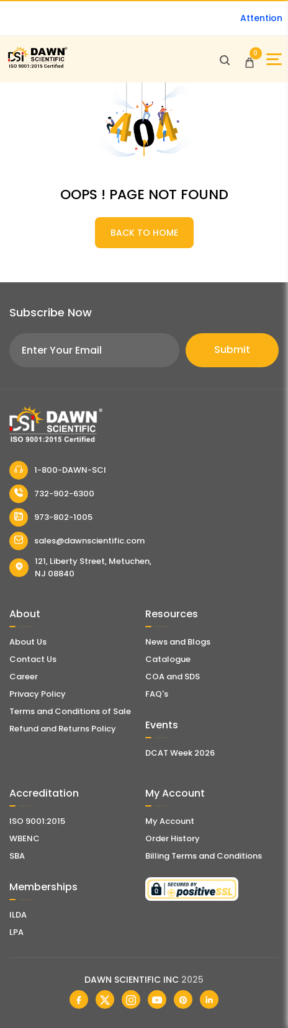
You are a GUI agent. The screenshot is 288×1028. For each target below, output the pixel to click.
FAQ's (156, 694)
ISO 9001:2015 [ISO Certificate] (37, 821)
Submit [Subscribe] (232, 349)
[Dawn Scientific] (37, 66)
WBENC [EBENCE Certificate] (24, 838)
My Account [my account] (169, 821)
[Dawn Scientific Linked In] (209, 999)
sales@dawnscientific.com (77, 541)
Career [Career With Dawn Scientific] (23, 676)
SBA (17, 856)
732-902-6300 (51, 494)
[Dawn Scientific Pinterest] (183, 999)
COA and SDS (172, 676)
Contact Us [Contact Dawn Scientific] (32, 659)
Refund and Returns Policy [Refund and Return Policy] (62, 729)
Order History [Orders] (172, 838)
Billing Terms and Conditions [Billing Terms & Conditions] (203, 856)
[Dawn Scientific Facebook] (79, 999)
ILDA (18, 915)
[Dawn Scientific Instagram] (131, 999)
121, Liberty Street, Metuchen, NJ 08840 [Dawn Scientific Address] (80, 567)
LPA (16, 932)
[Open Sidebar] (274, 59)
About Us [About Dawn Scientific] (28, 642)
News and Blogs (177, 642)
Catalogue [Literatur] (168, 659)
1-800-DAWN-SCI (57, 470)
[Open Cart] (249, 59)
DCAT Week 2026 (180, 753)
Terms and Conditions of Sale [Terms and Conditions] (70, 711)
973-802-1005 (50, 517)
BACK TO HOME (144, 232)
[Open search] (225, 59)
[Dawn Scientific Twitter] (105, 999)
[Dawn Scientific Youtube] (157, 999)
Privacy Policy (37, 694)
